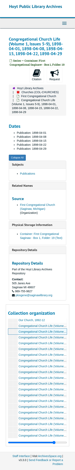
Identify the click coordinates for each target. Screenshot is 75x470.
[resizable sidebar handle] (37, 442)
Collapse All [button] (17, 157)
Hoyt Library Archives (30, 88)
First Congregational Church (38, 96)
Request (54, 75)
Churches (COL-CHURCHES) (40, 92)
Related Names (22, 186)
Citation (36, 75)
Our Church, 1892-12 (32, 320)
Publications (27, 173)
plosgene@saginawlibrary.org (34, 295)
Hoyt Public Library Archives (35, 6)
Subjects (18, 164)
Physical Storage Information (32, 225)
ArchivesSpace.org (50, 456)
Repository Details (24, 250)
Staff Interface (21, 456)
